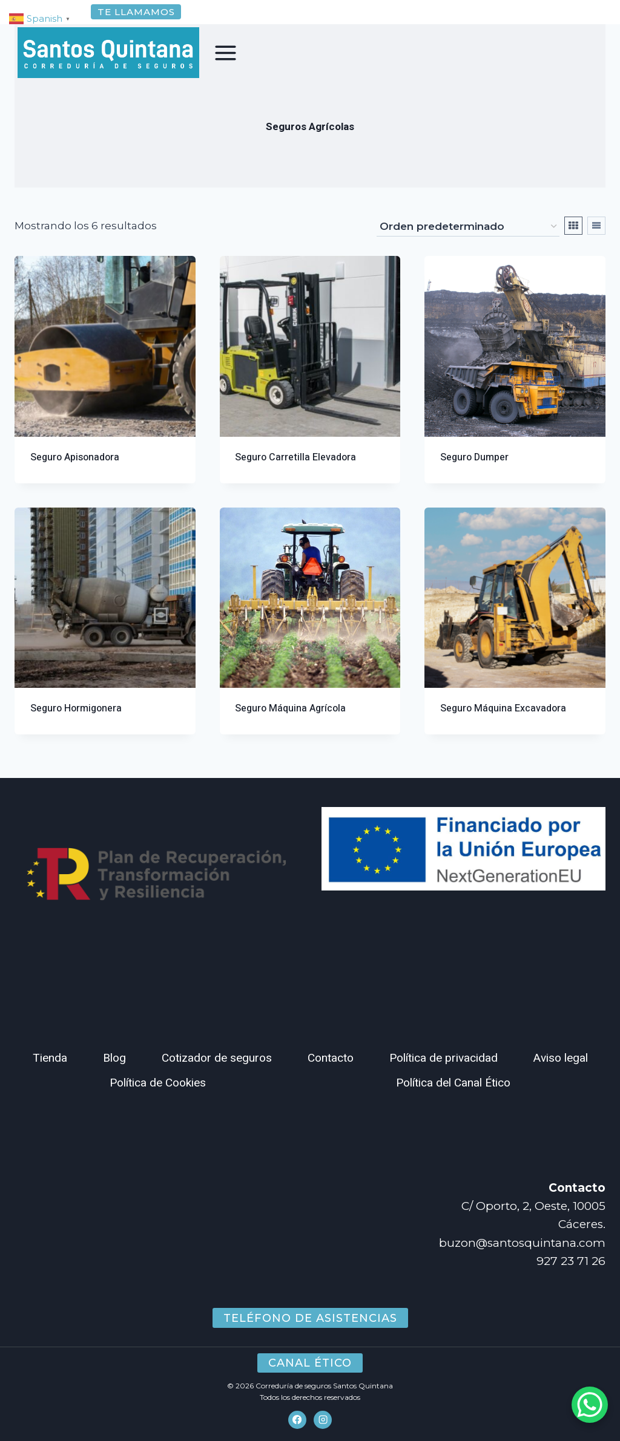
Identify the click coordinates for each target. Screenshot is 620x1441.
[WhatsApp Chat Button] (590, 1405)
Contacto (331, 1058)
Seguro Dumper (474, 472)
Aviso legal (560, 1058)
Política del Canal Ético (453, 1082)
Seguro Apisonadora (74, 472)
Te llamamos (136, 12)
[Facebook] (297, 1420)
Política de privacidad (443, 1058)
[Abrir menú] (225, 52)
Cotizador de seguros (217, 1058)
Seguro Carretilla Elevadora (295, 472)
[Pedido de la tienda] (468, 241)
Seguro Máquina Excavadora (503, 723)
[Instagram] (323, 1420)
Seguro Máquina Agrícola (290, 723)
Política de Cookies (158, 1082)
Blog (114, 1058)
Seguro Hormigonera (76, 723)
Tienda (50, 1058)
